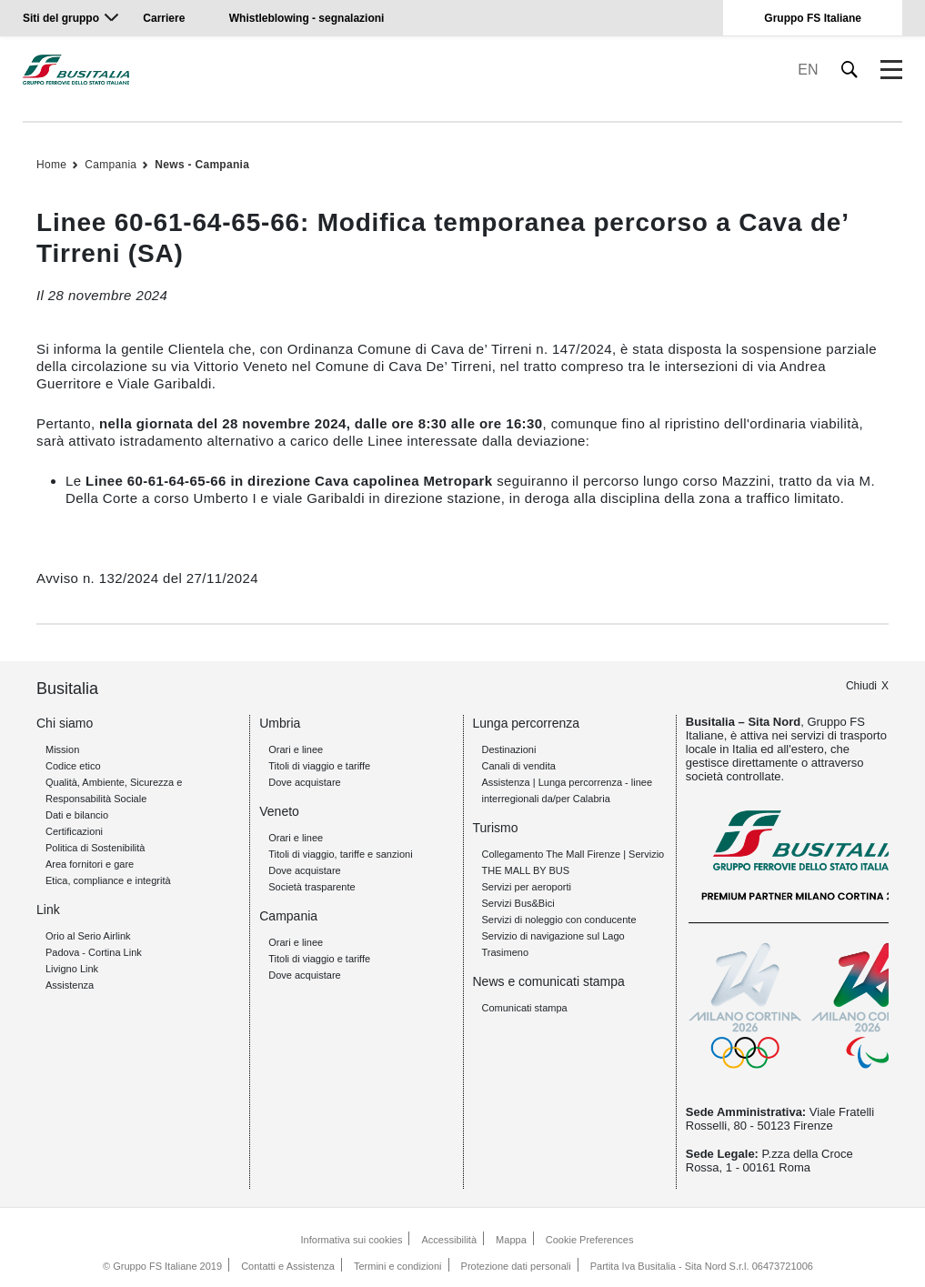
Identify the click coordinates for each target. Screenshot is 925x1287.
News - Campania (202, 164)
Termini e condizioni (398, 1266)
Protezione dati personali (516, 1266)
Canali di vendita (519, 765)
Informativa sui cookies (352, 1239)
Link (48, 909)
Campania (110, 164)
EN (808, 69)
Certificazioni (74, 831)
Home (51, 164)
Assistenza (69, 985)
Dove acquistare (304, 782)
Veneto (279, 811)
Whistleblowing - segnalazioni (307, 18)
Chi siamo (64, 723)
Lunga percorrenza (526, 723)
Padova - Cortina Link (93, 952)
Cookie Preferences (590, 1239)
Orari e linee (295, 749)
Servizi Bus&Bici (518, 903)
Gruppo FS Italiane (812, 18)
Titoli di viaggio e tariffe (319, 765)
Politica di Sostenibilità (95, 847)
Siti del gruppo (61, 18)
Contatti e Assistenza (288, 1266)
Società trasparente (311, 886)
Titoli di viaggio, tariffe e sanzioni (340, 854)
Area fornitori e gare (89, 864)
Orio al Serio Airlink (88, 935)
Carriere (164, 18)
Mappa (511, 1239)
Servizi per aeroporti (526, 886)
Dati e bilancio (76, 814)
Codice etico (73, 765)
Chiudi (861, 685)
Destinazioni (509, 749)
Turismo (495, 827)
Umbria (279, 723)
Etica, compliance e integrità (108, 880)
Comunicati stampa (525, 1007)
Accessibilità (450, 1239)
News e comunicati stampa (549, 981)
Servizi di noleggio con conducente (559, 919)
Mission (62, 749)
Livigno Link (71, 968)
